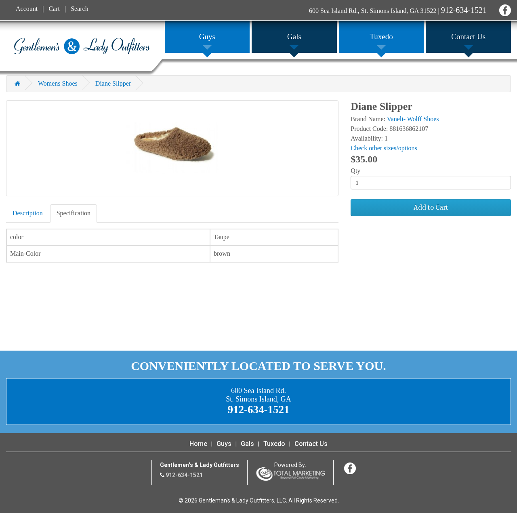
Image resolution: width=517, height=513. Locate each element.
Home (198, 444)
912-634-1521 (464, 10)
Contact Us (311, 444)
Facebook (504, 9)
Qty (355, 170)
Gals (247, 444)
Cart (54, 8)
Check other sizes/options (384, 148)
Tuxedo (274, 444)
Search (79, 8)
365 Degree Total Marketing (290, 473)
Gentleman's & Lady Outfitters (81, 46)
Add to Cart (431, 207)
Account (27, 8)
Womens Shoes (58, 83)
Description (28, 213)
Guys (223, 444)
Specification (73, 213)
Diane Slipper (113, 83)
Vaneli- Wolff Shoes (413, 119)
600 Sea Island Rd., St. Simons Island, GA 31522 (373, 10)
